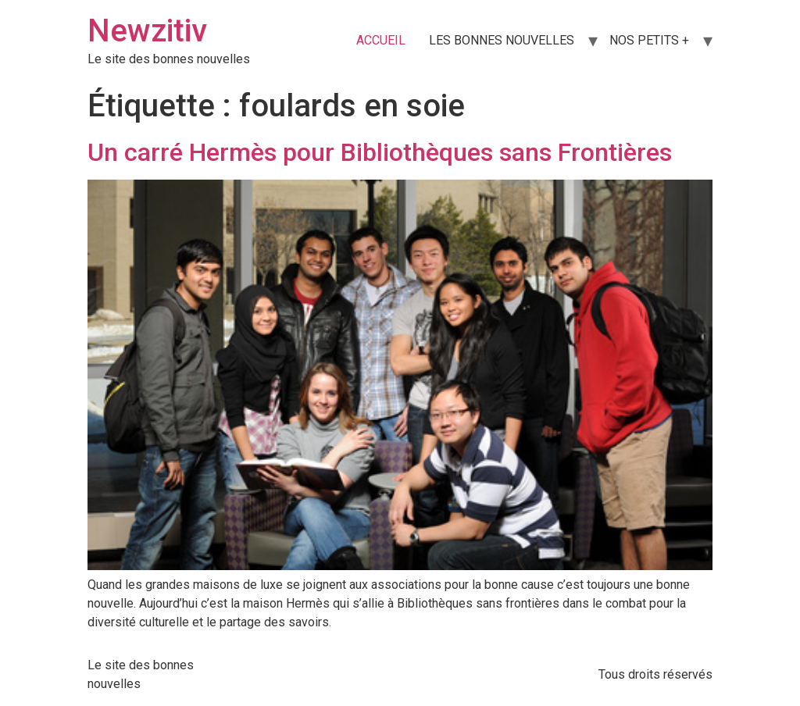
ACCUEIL (380, 40)
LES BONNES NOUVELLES (501, 40)
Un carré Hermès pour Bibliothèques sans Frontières (380, 152)
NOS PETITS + (649, 40)
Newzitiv (147, 30)
